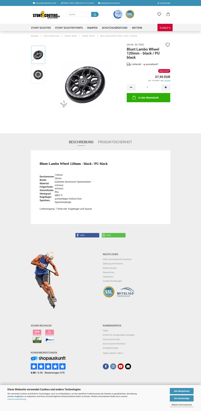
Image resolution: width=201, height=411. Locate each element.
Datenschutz (109, 272)
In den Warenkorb (145, 97)
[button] (168, 14)
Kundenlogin (164, 3)
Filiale (105, 330)
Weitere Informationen (181, 405)
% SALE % (165, 27)
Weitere (137, 27)
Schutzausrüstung (114, 27)
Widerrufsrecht (110, 268)
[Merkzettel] (159, 14)
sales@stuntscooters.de (109, 3)
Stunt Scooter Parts (69, 27)
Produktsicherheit (115, 142)
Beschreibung (81, 142)
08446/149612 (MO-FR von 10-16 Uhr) (77, 3)
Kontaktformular (110, 348)
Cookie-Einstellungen (112, 281)
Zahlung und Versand (113, 263)
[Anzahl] (148, 87)
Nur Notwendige (181, 398)
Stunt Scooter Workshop (114, 343)
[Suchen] (95, 14)
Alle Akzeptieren (182, 391)
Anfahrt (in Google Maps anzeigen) (119, 335)
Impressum (108, 276)
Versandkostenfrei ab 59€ (44, 3)
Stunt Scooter (41, 27)
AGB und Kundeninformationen (117, 259)
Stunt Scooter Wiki (111, 339)
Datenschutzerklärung (16, 399)
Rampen (92, 27)
